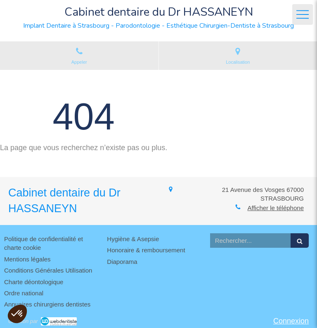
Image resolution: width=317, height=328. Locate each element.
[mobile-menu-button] (302, 14)
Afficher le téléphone (276, 207)
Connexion (291, 321)
